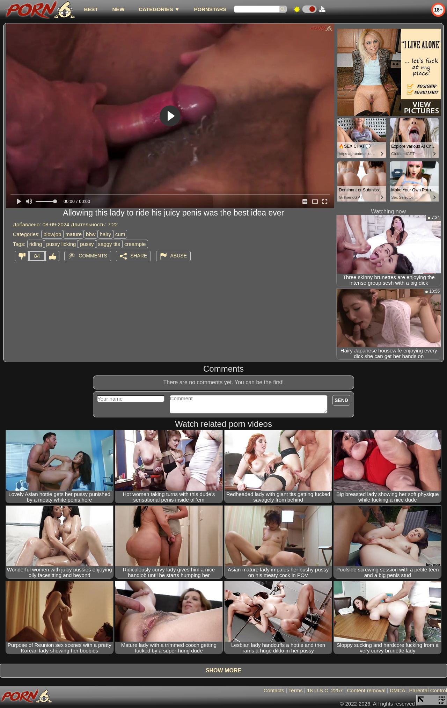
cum (120, 234)
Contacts (274, 690)
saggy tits (109, 244)
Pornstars (210, 9)
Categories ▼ (159, 9)
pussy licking (61, 244)
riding (35, 244)
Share (138, 255)
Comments (93, 255)
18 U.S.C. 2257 (325, 690)
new (118, 9)
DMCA (397, 690)
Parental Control (428, 690)
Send (341, 400)
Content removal (366, 690)
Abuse (178, 255)
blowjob (52, 234)
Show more (223, 670)
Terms (295, 690)
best (91, 9)
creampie (135, 244)
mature (73, 234)
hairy (105, 234)
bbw (91, 234)
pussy (87, 244)
